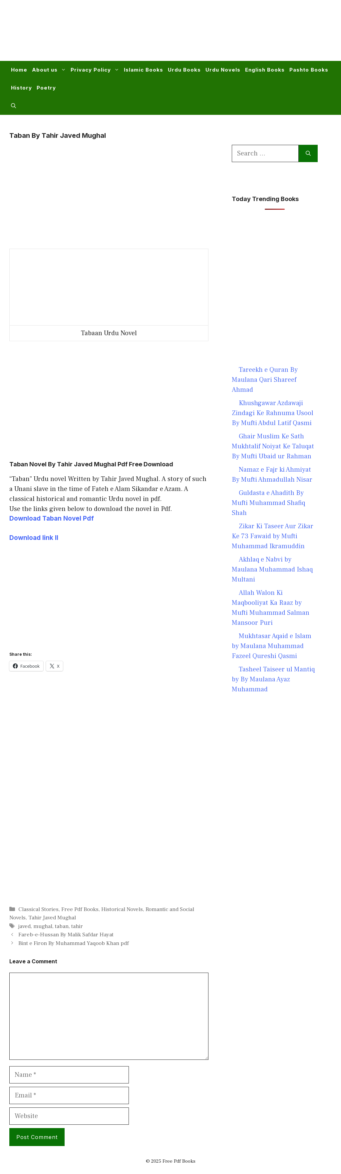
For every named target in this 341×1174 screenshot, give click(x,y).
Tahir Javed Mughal (52, 917)
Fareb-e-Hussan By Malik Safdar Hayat (66, 934)
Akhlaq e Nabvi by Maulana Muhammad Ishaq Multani (272, 569)
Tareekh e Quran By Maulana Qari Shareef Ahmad (265, 379)
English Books (265, 70)
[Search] (308, 153)
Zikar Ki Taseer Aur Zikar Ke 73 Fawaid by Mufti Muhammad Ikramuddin (272, 536)
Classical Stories (38, 909)
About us (50, 70)
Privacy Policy (96, 70)
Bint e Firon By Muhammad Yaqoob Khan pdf (73, 943)
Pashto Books (308, 70)
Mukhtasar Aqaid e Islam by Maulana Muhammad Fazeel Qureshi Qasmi (271, 646)
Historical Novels (122, 909)
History (21, 88)
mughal (42, 926)
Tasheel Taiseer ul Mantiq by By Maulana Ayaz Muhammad (273, 679)
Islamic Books (143, 70)
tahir (77, 926)
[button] (13, 106)
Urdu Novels (222, 70)
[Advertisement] (210, 35)
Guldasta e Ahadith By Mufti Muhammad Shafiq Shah (268, 503)
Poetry (46, 88)
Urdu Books (184, 70)
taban (62, 926)
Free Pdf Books (80, 909)
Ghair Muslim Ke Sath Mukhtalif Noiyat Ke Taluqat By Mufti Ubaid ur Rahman (273, 446)
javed (24, 926)
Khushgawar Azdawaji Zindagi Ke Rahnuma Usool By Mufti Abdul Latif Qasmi (272, 413)
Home (19, 70)
